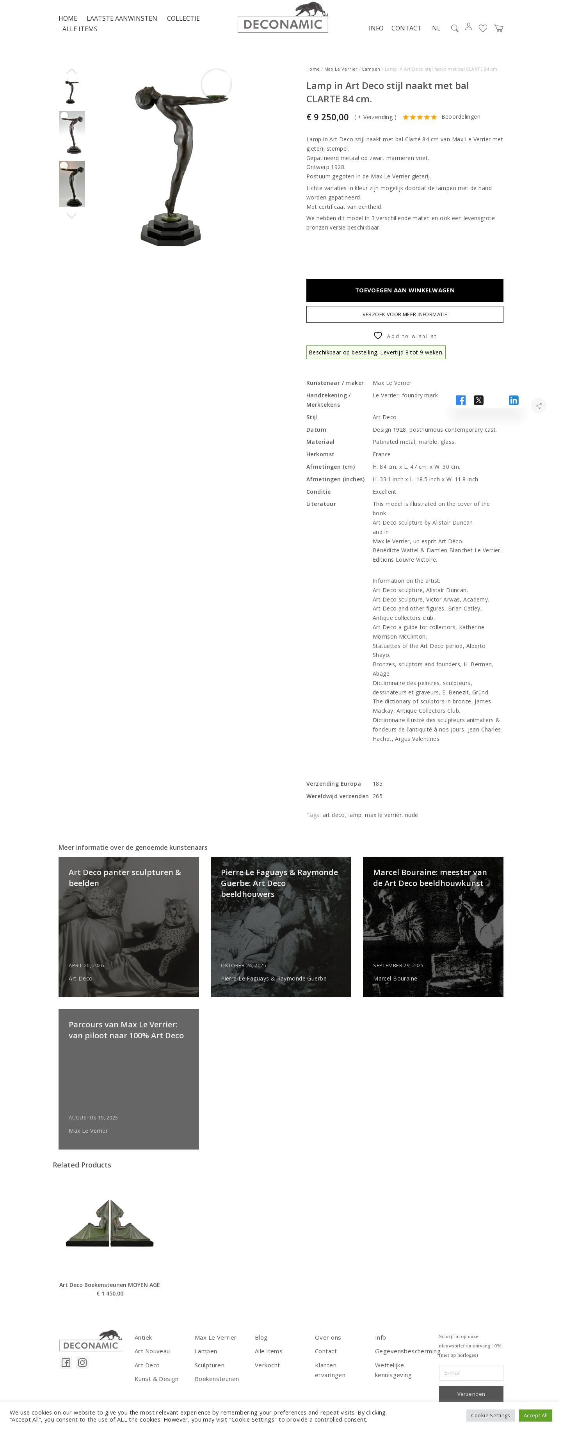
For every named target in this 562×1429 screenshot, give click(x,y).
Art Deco (86, 987)
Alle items (80, 37)
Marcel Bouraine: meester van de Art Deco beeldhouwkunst (428, 897)
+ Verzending (375, 125)
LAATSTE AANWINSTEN (122, 27)
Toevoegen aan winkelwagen (405, 299)
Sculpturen (209, 1372)
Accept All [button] (536, 1415)
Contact (402, 36)
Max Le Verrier (341, 77)
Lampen (371, 77)
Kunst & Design (155, 1385)
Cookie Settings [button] (490, 1415)
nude (411, 823)
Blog (261, 1345)
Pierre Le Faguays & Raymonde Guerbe (280, 987)
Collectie (183, 27)
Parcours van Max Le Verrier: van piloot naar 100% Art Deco (119, 1050)
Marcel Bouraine (401, 987)
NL (431, 36)
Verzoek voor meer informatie (405, 322)
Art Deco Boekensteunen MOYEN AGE (109, 1324)
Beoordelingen (460, 125)
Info (371, 36)
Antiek (143, 1345)
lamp (355, 823)
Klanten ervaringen (340, 1372)
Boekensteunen (216, 1385)
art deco (334, 823)
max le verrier (383, 823)
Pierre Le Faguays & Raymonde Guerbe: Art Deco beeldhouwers (280, 897)
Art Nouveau (152, 1358)
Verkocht (266, 1372)
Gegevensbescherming (405, 1358)
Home (68, 27)
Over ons (327, 1345)
